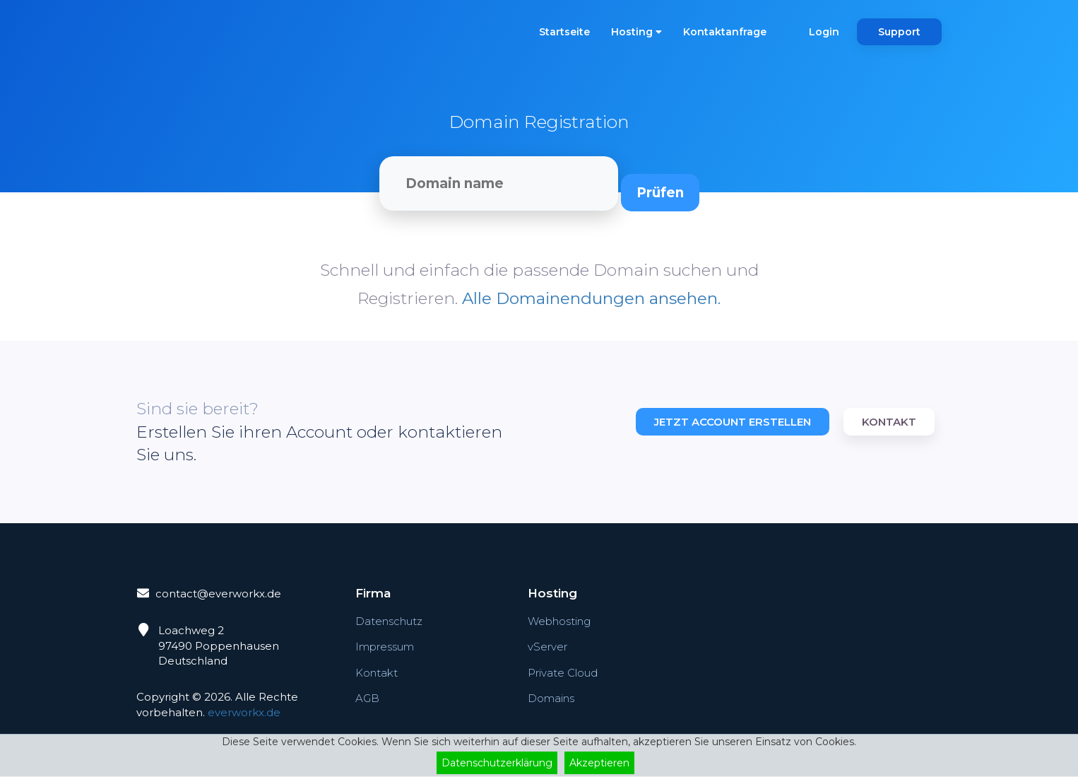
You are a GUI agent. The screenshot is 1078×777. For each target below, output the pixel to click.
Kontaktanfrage (724, 31)
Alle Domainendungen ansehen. (591, 298)
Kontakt (889, 421)
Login (824, 31)
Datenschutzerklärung (497, 762)
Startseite (564, 31)
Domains (551, 699)
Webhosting (559, 622)
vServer (547, 647)
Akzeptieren (599, 762)
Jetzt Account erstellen (732, 421)
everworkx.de (244, 712)
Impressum (384, 647)
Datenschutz (388, 622)
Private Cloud (563, 673)
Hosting (636, 31)
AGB (367, 699)
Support (899, 31)
